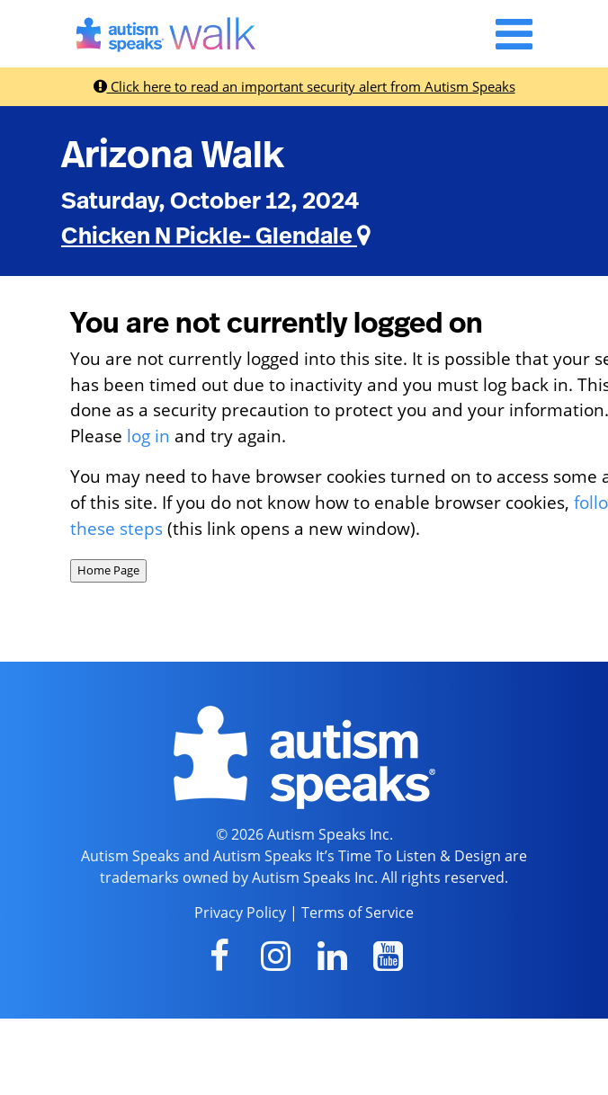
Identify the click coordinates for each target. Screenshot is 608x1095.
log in (148, 435)
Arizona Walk (172, 155)
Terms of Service (357, 912)
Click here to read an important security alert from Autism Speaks (304, 86)
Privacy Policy (240, 912)
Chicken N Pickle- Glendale (216, 236)
